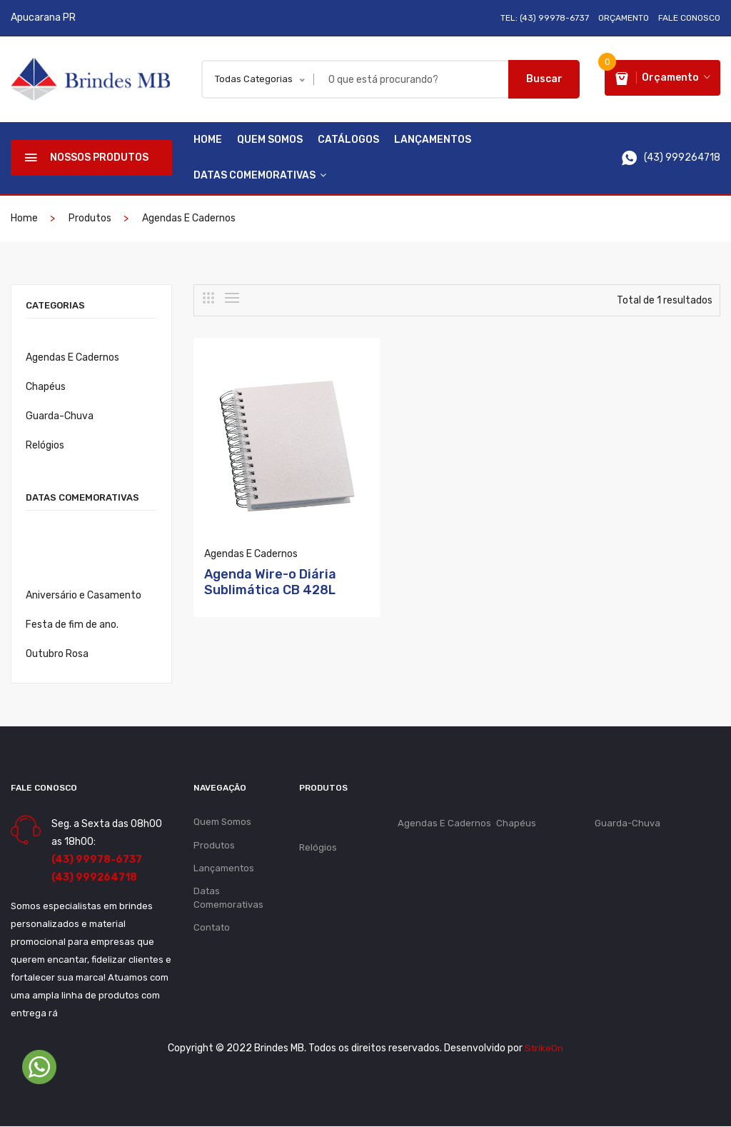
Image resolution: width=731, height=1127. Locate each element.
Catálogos (348, 140)
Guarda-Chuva (60, 417)
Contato (211, 931)
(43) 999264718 (94, 878)
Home (207, 140)
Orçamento (623, 18)
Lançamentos (432, 140)
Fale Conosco (689, 18)
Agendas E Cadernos (189, 219)
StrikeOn (544, 1049)
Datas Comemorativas (259, 176)
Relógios (45, 446)
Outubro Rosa (57, 654)
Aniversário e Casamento (83, 596)
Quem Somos (270, 140)
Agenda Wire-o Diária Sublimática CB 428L (270, 556)
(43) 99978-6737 (96, 860)
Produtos (90, 219)
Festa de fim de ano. (72, 625)
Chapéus (46, 387)
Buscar (544, 79)
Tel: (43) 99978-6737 (544, 18)
